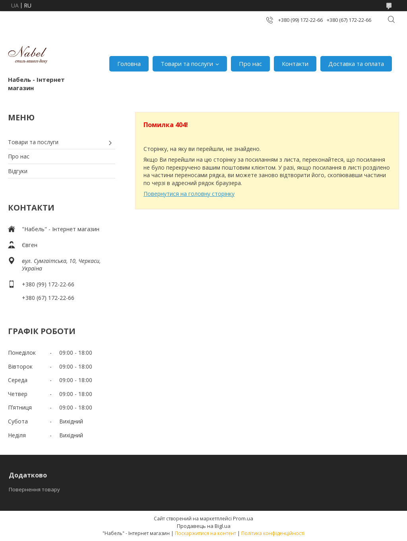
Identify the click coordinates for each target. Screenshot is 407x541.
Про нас (250, 64)
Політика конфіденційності (272, 533)
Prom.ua (243, 518)
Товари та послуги (187, 64)
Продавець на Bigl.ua (204, 525)
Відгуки (17, 171)
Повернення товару (34, 489)
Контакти (295, 64)
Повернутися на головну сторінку (189, 193)
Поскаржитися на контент (205, 533)
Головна (129, 64)
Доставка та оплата (356, 64)
